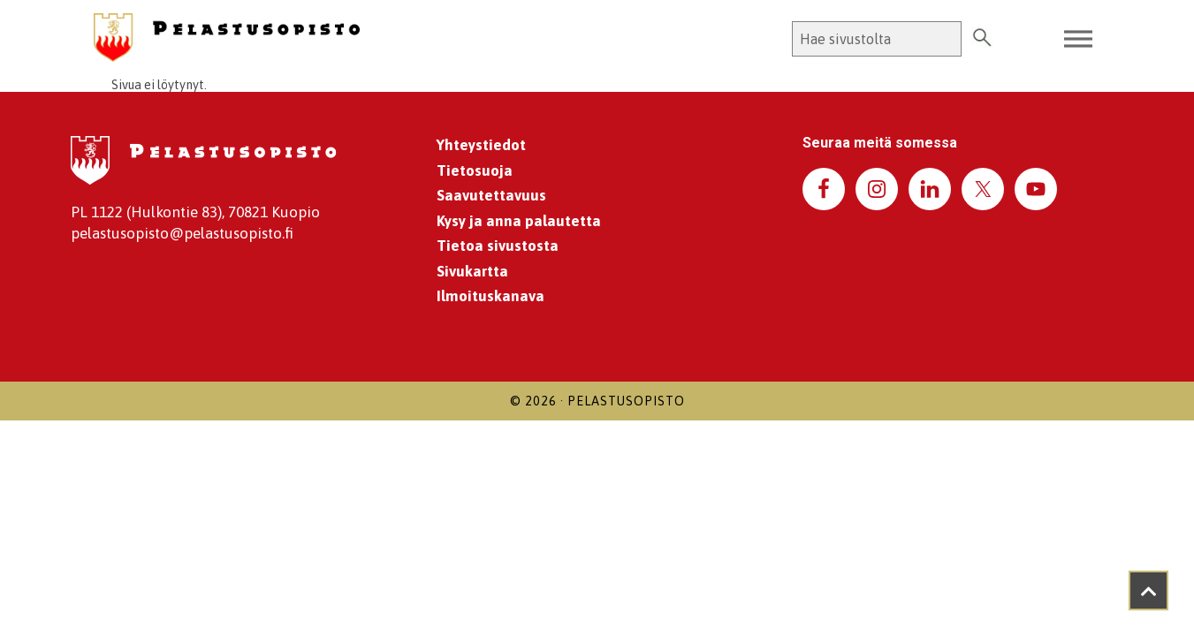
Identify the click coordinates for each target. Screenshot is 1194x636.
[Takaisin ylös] (1148, 590)
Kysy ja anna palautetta (519, 221)
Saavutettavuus (491, 195)
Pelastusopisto (626, 401)
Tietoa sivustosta (498, 245)
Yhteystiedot (481, 145)
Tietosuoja (475, 170)
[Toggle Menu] (1078, 39)
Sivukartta (472, 271)
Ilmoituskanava (490, 296)
